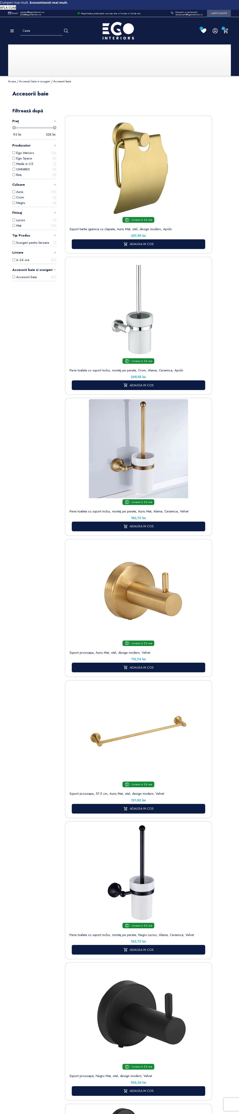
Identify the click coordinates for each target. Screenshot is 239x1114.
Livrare (119, 978)
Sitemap (69, 978)
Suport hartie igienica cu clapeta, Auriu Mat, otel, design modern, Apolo (89, 188)
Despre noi (123, 996)
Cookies (95, 1004)
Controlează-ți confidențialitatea (119, 1077)
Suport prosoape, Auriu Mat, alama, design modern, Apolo (138, 585)
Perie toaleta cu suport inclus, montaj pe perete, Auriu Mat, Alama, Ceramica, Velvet (188, 190)
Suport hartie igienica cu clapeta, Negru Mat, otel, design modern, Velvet (138, 390)
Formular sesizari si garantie (42, 1014)
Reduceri (121, 1062)
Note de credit (151, 991)
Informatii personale (154, 978)
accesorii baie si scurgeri (181, 926)
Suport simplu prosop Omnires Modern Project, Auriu (138, 687)
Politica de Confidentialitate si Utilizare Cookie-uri (100, 990)
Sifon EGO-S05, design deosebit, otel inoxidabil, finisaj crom (188, 687)
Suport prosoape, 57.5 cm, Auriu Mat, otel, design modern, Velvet (138, 289)
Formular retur (30, 1003)
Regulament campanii (123, 1042)
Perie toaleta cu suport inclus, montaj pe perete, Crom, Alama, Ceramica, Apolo (138, 190)
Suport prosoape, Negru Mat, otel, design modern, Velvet (88, 390)
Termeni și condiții (122, 988)
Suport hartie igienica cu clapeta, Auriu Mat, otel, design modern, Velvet (89, 585)
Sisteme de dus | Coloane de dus (72, 1028)
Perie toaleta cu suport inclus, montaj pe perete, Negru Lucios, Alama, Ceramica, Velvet (188, 291)
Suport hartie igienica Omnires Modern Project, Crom (188, 585)
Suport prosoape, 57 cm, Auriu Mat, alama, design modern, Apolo (188, 488)
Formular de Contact (161, 1087)
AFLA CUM (8, 7)
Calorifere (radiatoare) (71, 1057)
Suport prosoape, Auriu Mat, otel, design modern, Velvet (88, 289)
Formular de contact (97, 1014)
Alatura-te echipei (121, 1054)
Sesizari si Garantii (122, 1030)
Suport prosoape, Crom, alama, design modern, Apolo (138, 488)
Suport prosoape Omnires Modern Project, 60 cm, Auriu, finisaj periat (88, 687)
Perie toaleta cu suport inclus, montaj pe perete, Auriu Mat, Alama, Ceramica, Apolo (138, 791)
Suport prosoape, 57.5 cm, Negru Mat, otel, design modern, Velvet (88, 789)
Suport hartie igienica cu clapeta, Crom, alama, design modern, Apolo (88, 488)
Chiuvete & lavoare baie (72, 1011)
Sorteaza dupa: (147, 114)
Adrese (145, 998)
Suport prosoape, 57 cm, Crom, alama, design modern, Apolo (188, 390)
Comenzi (146, 985)
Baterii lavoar (72, 985)
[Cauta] (66, 30)
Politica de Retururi (122, 1018)
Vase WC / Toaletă (71, 1045)
